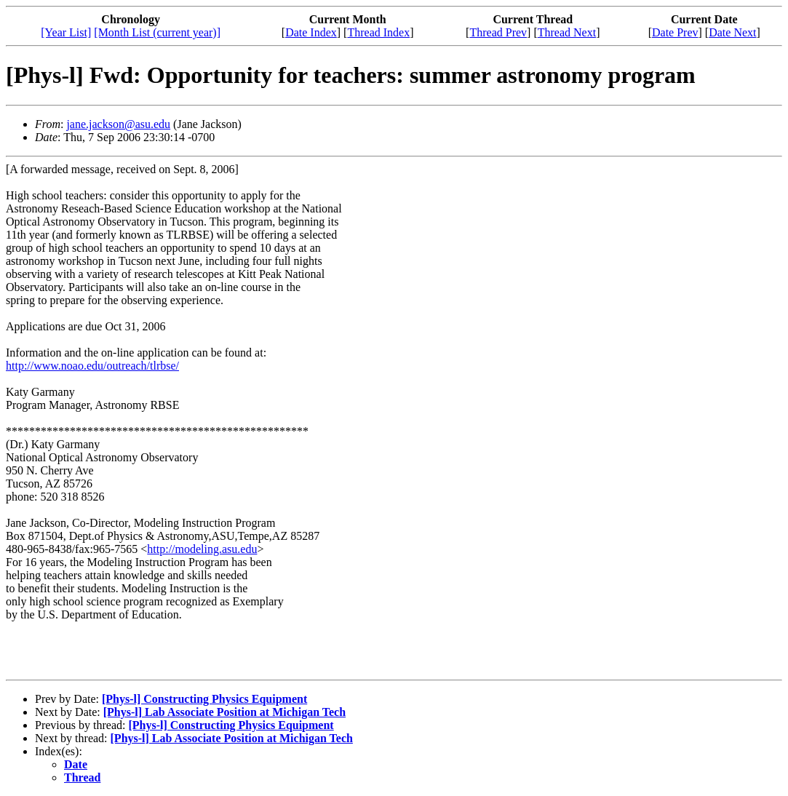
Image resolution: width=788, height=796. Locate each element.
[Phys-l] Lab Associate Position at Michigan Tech (224, 712)
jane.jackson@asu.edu (118, 124)
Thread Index (378, 32)
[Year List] (66, 32)
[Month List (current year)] (157, 32)
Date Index (311, 32)
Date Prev (675, 32)
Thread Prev (498, 32)
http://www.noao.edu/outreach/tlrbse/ (92, 365)
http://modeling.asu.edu (202, 549)
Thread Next (567, 32)
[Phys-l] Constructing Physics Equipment (204, 699)
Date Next (732, 32)
